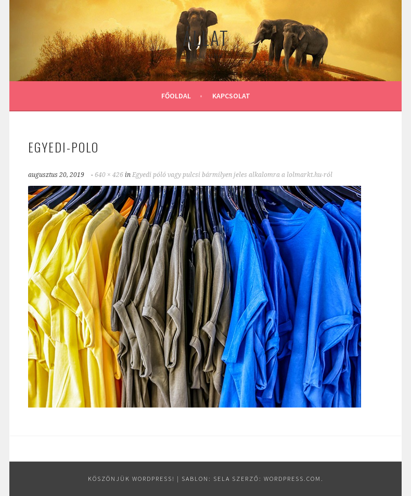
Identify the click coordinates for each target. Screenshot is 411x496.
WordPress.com (292, 478)
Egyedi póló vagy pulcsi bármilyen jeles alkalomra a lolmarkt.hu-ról (232, 175)
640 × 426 (109, 175)
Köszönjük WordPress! (131, 478)
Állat (206, 37)
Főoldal (176, 95)
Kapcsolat (231, 95)
